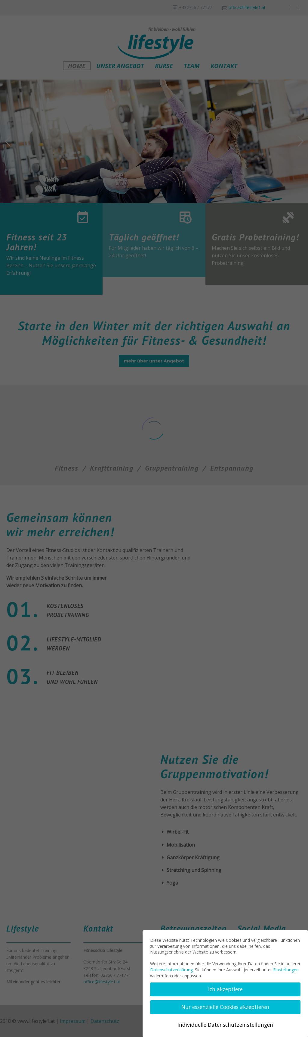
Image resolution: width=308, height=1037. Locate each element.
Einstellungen (286, 970)
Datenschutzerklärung (171, 970)
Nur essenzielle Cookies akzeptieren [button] (225, 1006)
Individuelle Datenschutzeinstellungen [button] (225, 1024)
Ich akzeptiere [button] (225, 989)
